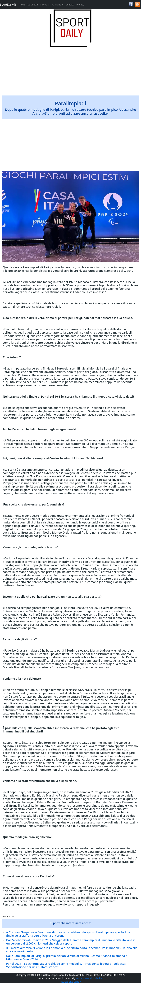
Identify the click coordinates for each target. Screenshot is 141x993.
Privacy (80, 4)
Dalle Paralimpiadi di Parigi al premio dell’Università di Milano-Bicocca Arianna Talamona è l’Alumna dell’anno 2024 (66, 957)
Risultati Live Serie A (70, 981)
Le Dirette (32, 4)
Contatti (70, 4)
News (22, 4)
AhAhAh (99, 978)
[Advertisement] (70, 70)
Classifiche (58, 4)
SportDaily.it (8, 4)
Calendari (45, 4)
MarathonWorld (84, 978)
